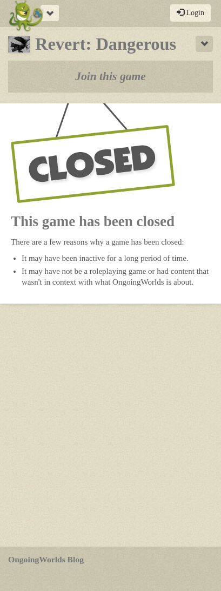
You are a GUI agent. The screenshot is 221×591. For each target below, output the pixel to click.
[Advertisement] (110, 425)
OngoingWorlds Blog (46, 559)
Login (190, 12)
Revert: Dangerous (92, 44)
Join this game (110, 76)
